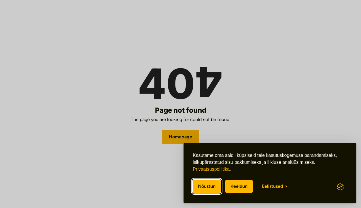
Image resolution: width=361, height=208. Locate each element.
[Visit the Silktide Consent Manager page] (340, 187)
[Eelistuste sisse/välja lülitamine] (274, 186)
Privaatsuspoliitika (211, 169)
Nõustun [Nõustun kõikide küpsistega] (207, 186)
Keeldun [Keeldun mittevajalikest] (238, 186)
